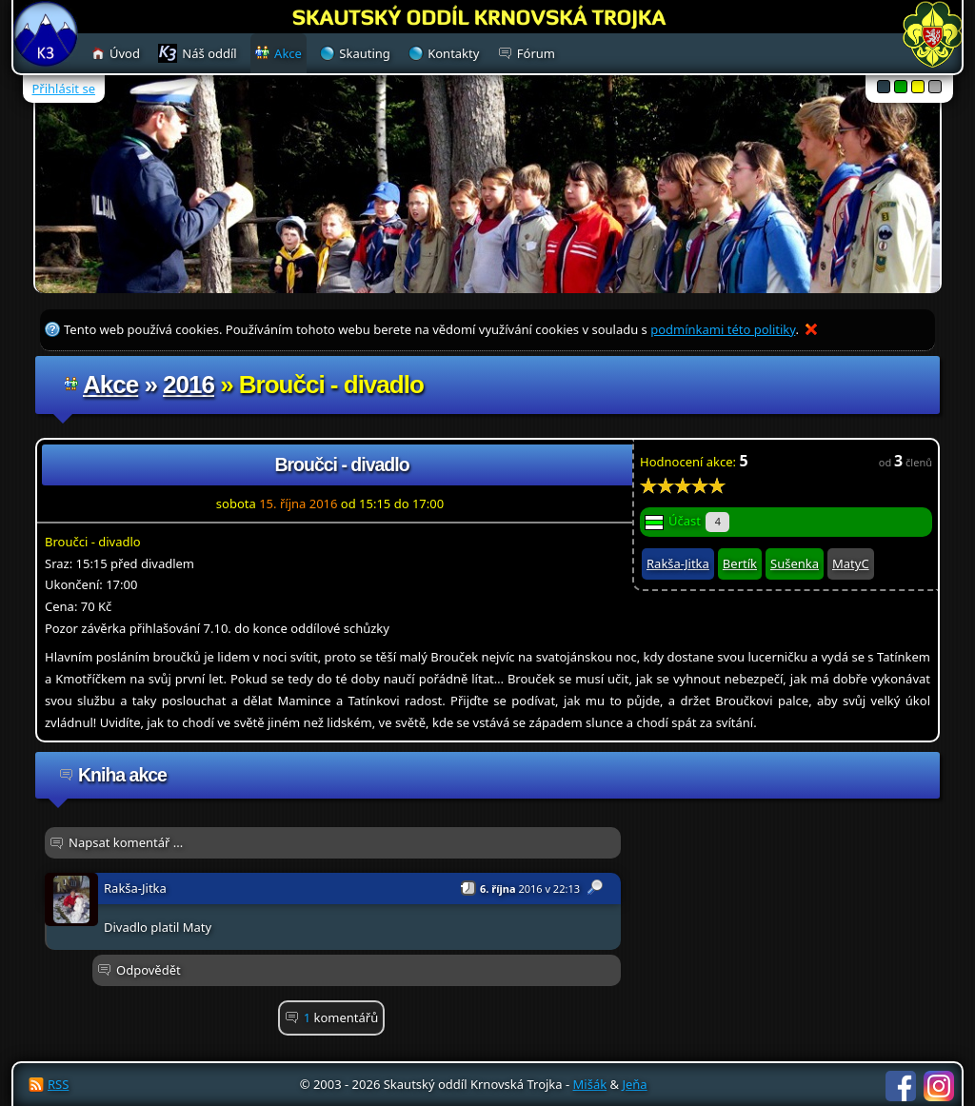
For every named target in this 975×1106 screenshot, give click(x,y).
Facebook (900, 1086)
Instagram (939, 1086)
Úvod (124, 53)
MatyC (850, 563)
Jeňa (634, 1084)
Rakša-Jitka (678, 563)
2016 (188, 384)
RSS (58, 1084)
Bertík (740, 563)
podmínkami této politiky (722, 329)
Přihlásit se (63, 88)
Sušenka (794, 563)
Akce (110, 384)
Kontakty (453, 53)
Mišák (590, 1084)
